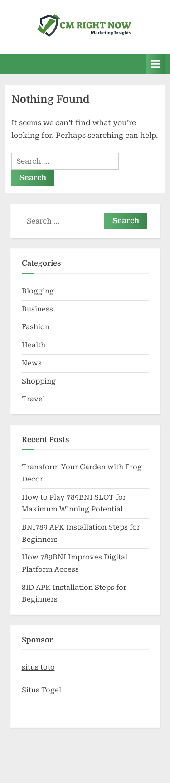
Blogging (38, 291)
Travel (33, 399)
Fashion (35, 327)
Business (37, 309)
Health (33, 345)
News (32, 363)
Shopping (39, 381)
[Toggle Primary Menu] (155, 64)
